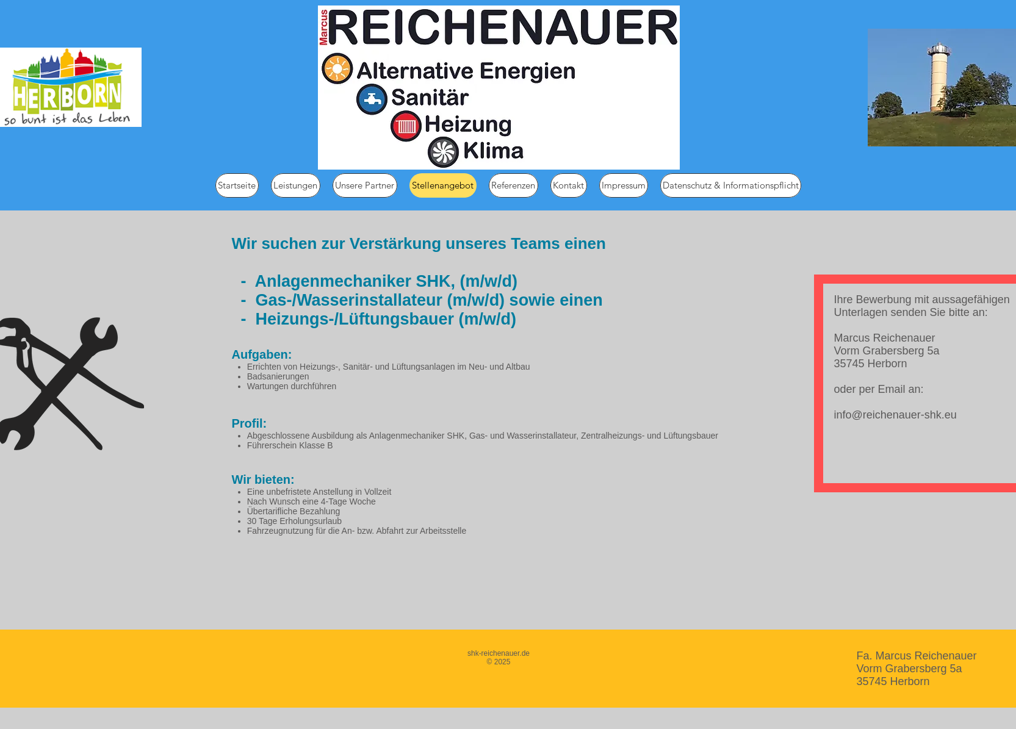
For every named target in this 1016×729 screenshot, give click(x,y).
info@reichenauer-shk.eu (895, 415)
